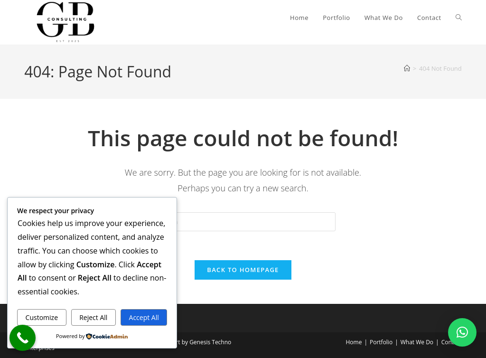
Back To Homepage (243, 269)
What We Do (417, 342)
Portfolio (381, 342)
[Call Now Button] (22, 338)
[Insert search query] (243, 221)
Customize (42, 317)
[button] (462, 332)
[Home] (407, 68)
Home (354, 342)
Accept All (144, 317)
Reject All (93, 317)
